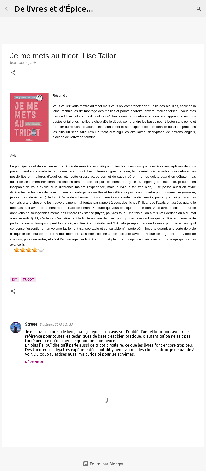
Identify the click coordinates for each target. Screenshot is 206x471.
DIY (14, 279)
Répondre (34, 362)
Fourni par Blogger (103, 464)
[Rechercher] (100, 9)
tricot (28, 279)
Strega (31, 324)
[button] (13, 73)
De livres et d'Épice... (53, 8)
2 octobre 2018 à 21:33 (56, 324)
